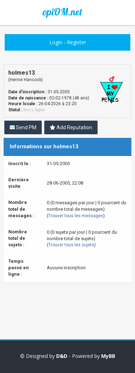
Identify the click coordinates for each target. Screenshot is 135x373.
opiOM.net (62, 12)
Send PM (23, 127)
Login (55, 42)
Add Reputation (71, 127)
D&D (61, 356)
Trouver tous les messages (75, 215)
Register (76, 42)
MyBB (108, 356)
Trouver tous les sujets (71, 244)
